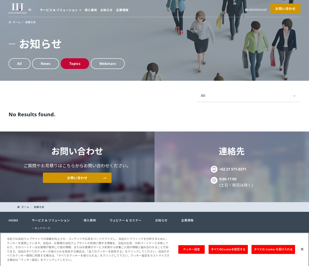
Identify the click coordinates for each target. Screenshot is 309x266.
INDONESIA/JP (257, 10)
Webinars (107, 63)
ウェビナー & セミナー (125, 220)
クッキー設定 (191, 251)
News (46, 63)
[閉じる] (302, 251)
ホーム (17, 22)
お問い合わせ (285, 8)
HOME (13, 220)
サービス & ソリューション (51, 220)
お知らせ (106, 10)
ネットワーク (42, 228)
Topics (74, 63)
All (19, 63)
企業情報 (122, 10)
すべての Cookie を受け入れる (273, 251)
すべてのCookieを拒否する (228, 251)
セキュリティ (42, 234)
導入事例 (91, 10)
